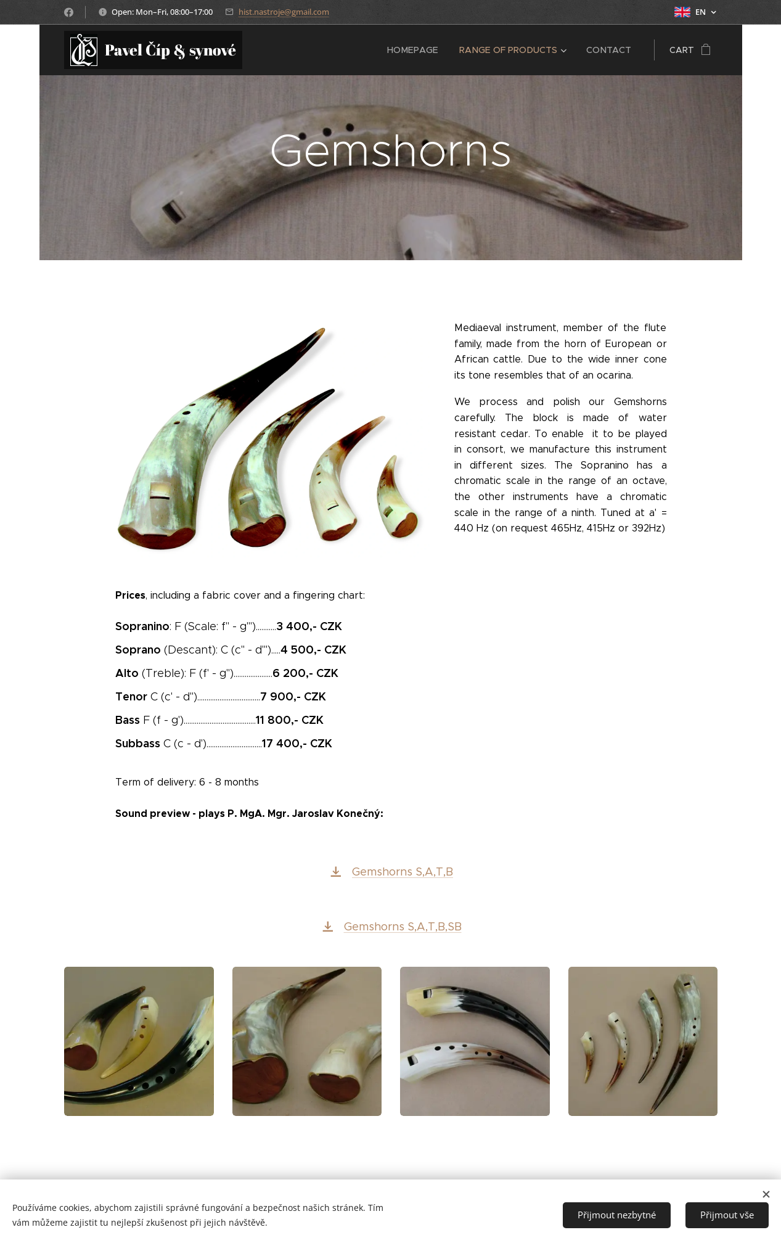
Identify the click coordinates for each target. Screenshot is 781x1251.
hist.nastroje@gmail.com (284, 11)
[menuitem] (417, 50)
